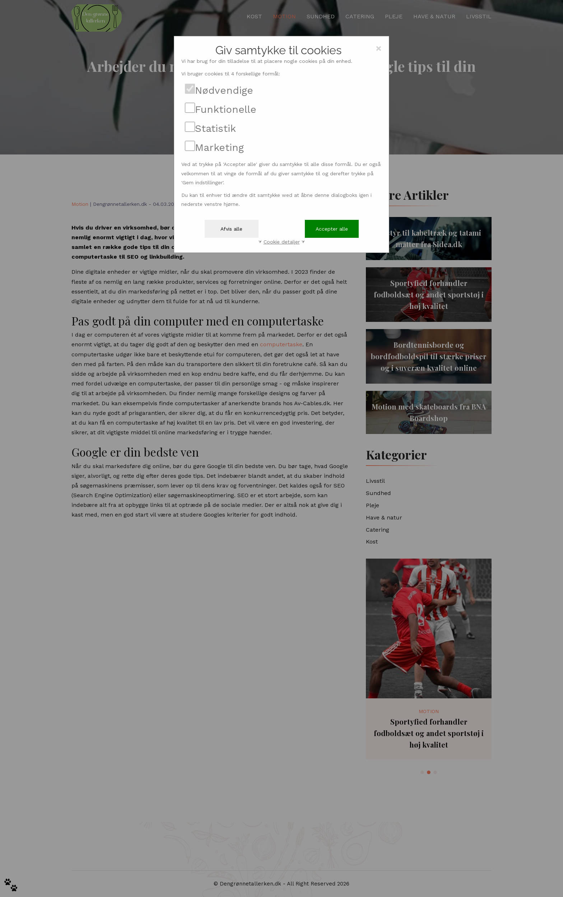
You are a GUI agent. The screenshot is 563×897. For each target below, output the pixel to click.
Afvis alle (231, 229)
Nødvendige (224, 90)
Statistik (215, 128)
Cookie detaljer (282, 242)
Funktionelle (225, 109)
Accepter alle (332, 229)
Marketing (219, 147)
